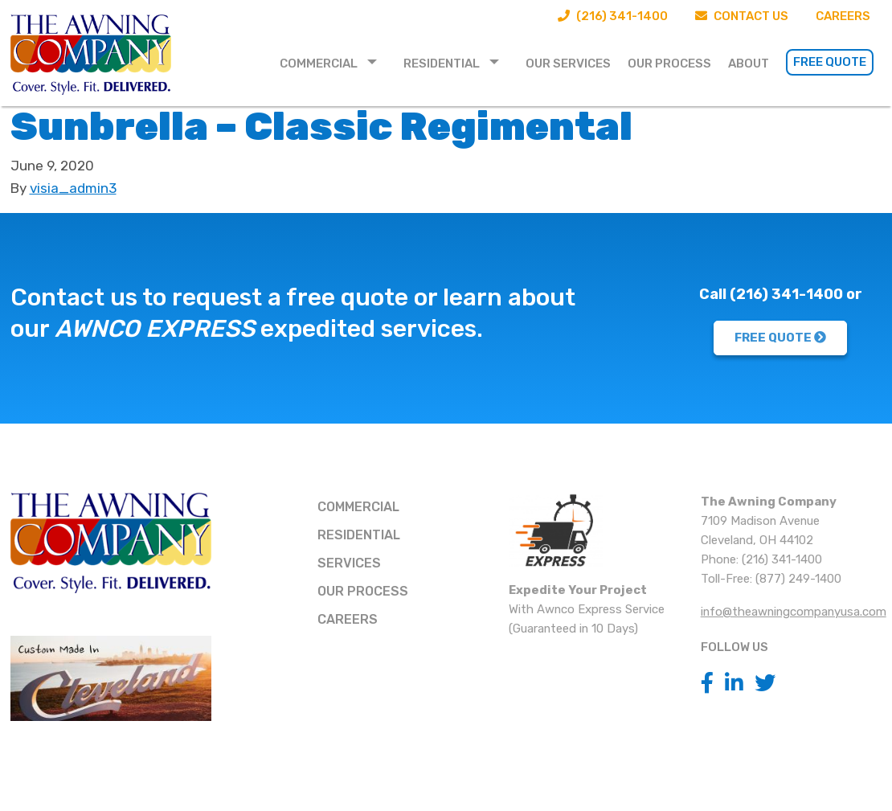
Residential (441, 63)
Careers (843, 16)
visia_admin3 (73, 188)
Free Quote (829, 62)
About (748, 63)
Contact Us (741, 16)
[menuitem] (333, 62)
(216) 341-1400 (613, 16)
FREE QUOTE (780, 337)
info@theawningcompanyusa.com (793, 611)
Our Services (568, 63)
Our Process (669, 63)
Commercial (319, 63)
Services (349, 563)
